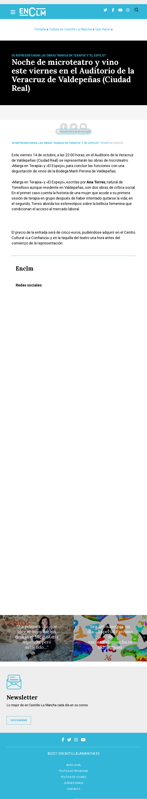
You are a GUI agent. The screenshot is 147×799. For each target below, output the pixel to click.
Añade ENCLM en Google (73, 131)
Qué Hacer (102, 29)
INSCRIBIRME (19, 720)
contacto (73, 789)
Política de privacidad (73, 771)
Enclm (105, 143)
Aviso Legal (73, 765)
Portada (40, 29)
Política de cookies (73, 777)
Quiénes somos (73, 783)
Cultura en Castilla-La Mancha (70, 29)
